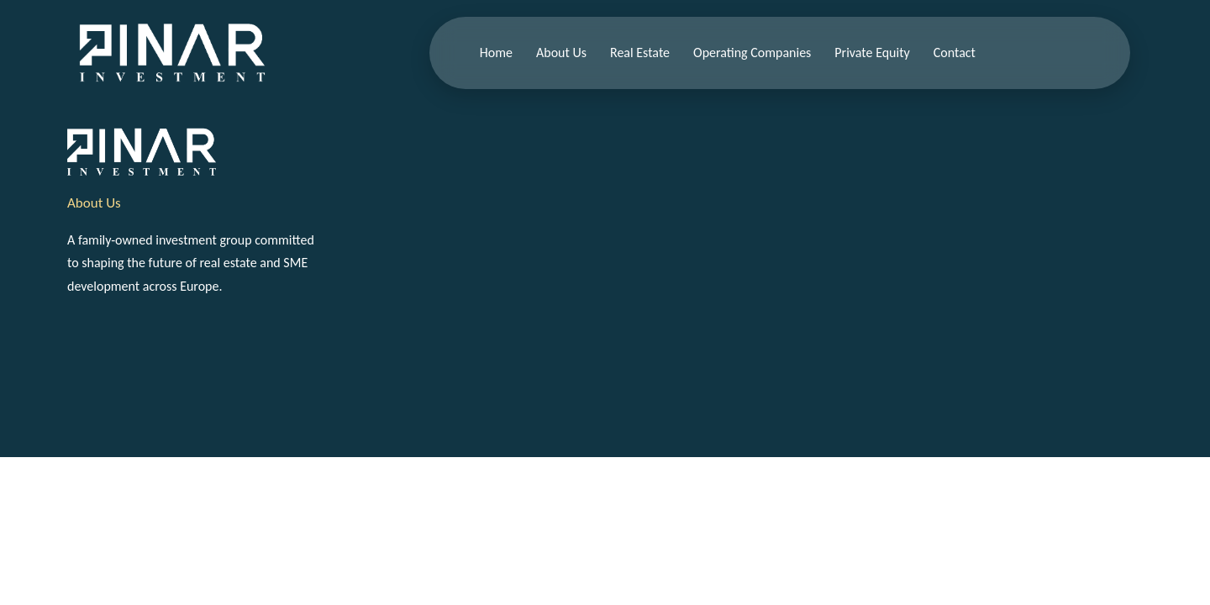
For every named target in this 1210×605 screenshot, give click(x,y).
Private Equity (871, 52)
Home (496, 52)
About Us (561, 52)
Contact (955, 52)
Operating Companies (752, 52)
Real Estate (640, 52)
